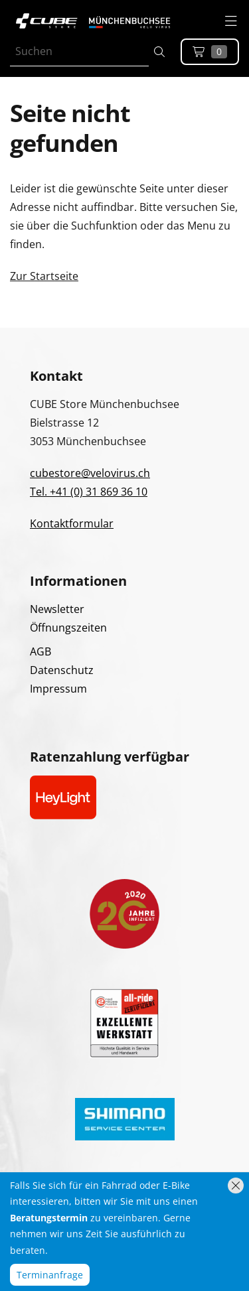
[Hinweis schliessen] (236, 1185)
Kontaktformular (72, 523)
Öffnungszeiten (68, 627)
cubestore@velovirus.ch (90, 473)
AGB (40, 651)
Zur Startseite (44, 276)
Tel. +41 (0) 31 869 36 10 (88, 491)
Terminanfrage (50, 1274)
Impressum (58, 688)
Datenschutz (62, 670)
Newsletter (57, 609)
